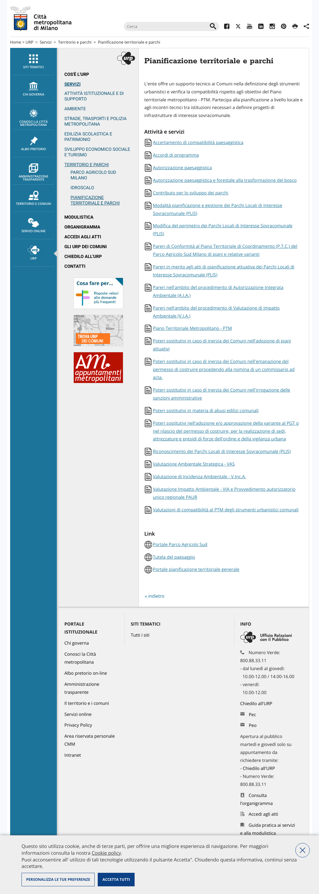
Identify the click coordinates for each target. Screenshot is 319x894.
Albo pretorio (33, 143)
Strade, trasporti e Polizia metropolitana (96, 121)
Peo (252, 725)
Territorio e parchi (75, 42)
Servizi (46, 42)
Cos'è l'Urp (77, 74)
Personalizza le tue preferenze (58, 879)
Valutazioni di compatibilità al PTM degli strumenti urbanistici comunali (226, 510)
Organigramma (82, 227)
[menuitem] (33, 61)
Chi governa (77, 643)
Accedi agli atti (83, 237)
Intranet (73, 755)
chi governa (33, 89)
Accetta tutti (116, 879)
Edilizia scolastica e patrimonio (88, 136)
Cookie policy (106, 852)
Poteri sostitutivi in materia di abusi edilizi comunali (206, 411)
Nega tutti (302, 850)
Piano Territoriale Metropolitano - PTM (192, 328)
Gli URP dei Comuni (86, 246)
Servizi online (33, 225)
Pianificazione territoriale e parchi (129, 42)
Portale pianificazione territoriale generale (196, 569)
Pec (252, 715)
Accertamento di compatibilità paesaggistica (198, 143)
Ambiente (75, 108)
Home (16, 42)
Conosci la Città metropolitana (33, 118)
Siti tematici (33, 61)
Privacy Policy (78, 725)
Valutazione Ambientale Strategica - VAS (194, 464)
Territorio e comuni (33, 198)
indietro (156, 596)
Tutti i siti (140, 635)
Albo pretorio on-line (86, 673)
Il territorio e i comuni (87, 703)
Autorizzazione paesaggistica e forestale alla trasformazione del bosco (225, 180)
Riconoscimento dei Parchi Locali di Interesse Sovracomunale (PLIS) (222, 452)
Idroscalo (82, 187)
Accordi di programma (176, 155)
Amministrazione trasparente (33, 172)
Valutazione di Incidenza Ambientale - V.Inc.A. (199, 477)
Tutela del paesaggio (174, 557)
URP (29, 42)
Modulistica (79, 217)
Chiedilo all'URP (83, 256)
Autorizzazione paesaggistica (182, 168)
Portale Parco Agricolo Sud (180, 545)
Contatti (75, 266)
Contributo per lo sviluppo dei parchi (190, 193)
